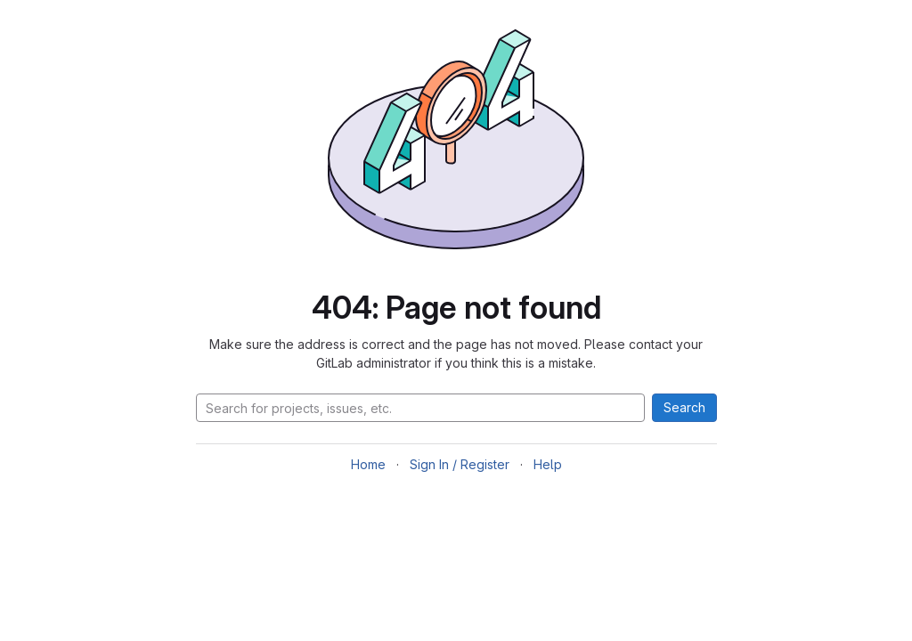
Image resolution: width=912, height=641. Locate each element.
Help (547, 464)
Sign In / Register (459, 464)
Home (368, 464)
